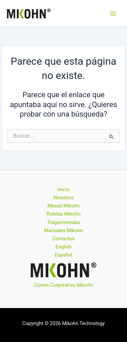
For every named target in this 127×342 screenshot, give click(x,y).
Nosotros (64, 198)
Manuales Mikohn (63, 230)
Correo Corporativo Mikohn (63, 285)
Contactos (63, 239)
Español (63, 255)
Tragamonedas (63, 222)
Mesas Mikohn (63, 206)
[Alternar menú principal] (113, 13)
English (63, 247)
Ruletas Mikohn (63, 214)
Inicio (63, 189)
